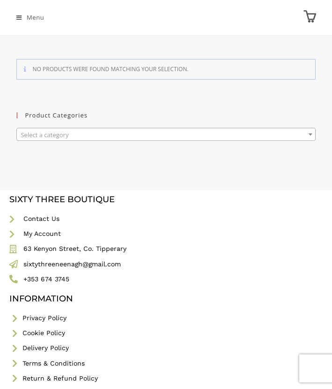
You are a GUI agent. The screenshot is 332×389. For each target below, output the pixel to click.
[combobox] (165, 134)
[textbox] (166, 134)
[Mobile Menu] (30, 17)
